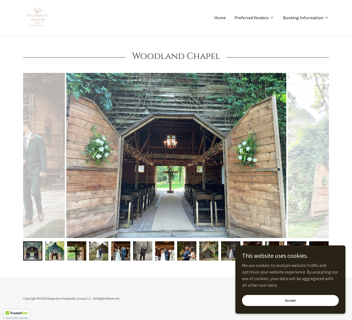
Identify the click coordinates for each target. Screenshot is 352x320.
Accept (290, 300)
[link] (37, 17)
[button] (254, 17)
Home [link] (220, 17)
